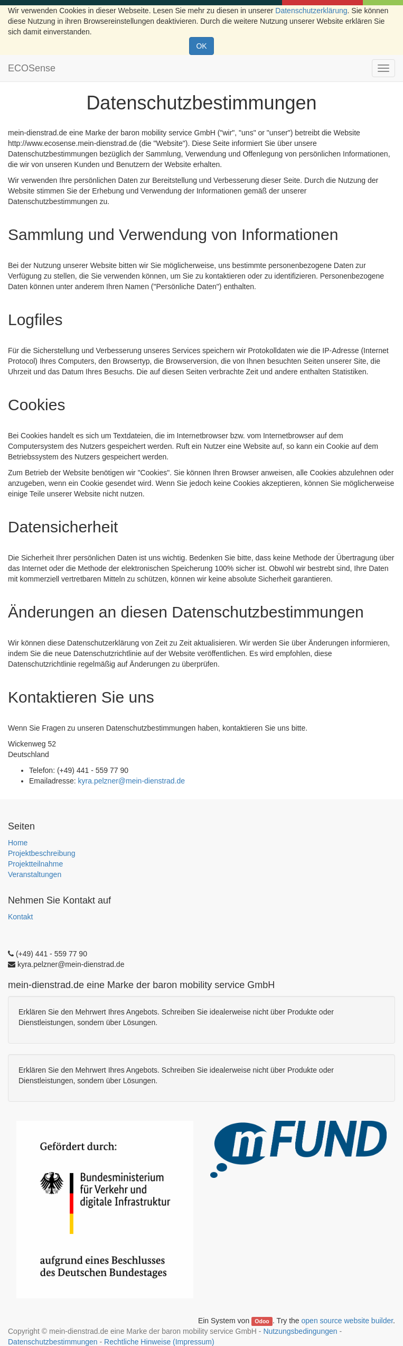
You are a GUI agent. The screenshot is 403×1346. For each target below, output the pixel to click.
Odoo (262, 1321)
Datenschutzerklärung (311, 10)
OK (201, 46)
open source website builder (347, 1320)
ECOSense (31, 68)
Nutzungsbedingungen (300, 1331)
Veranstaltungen (34, 874)
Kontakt (20, 916)
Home (17, 842)
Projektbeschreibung (42, 853)
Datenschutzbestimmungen (53, 1342)
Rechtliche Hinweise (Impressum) (159, 1342)
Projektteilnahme (35, 864)
